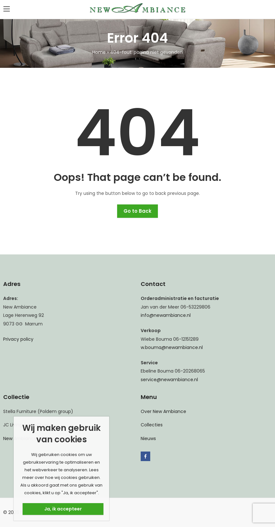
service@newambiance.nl (169, 379)
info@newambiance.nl (166, 315)
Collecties (152, 425)
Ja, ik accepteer (63, 509)
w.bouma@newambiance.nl (172, 347)
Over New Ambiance (163, 411)
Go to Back (137, 211)
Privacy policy (18, 339)
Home (99, 52)
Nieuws (148, 438)
